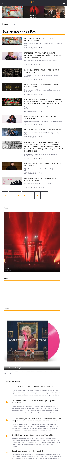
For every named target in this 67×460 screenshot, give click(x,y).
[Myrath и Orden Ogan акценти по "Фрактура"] (12, 136)
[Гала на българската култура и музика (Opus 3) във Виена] (7, 387)
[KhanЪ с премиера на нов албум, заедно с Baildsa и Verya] (12, 91)
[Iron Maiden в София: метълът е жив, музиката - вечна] (12, 44)
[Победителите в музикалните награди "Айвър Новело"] (12, 122)
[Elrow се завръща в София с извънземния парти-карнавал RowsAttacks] (7, 401)
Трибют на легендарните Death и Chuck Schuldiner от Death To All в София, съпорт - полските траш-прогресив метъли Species (36, 420)
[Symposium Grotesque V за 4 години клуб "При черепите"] (12, 76)
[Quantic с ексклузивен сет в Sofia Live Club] (7, 452)
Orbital (7, 269)
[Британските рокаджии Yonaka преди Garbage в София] (12, 184)
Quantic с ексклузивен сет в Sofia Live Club (27, 451)
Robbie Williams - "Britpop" (13, 368)
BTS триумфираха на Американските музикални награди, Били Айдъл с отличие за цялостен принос (43, 55)
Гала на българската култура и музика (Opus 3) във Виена (33, 386)
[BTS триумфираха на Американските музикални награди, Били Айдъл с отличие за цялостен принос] (12, 59)
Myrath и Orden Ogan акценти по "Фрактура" (43, 130)
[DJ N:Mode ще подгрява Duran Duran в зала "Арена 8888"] (12, 170)
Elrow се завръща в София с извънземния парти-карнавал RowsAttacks (34, 402)
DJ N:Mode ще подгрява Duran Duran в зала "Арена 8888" (33, 435)
